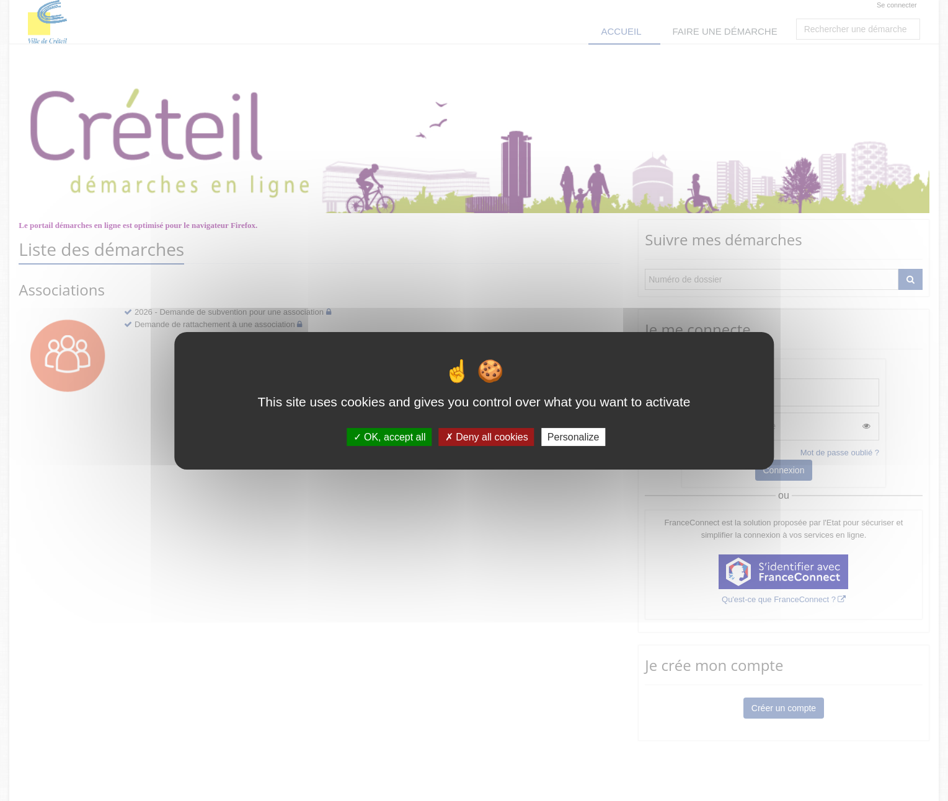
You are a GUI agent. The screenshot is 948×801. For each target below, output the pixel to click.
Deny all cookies (486, 436)
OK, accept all (389, 436)
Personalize (573, 436)
